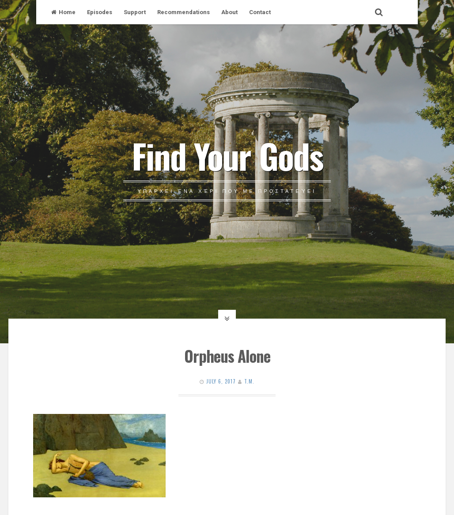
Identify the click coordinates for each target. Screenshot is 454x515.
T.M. (249, 381)
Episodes (99, 12)
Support (135, 12)
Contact (260, 12)
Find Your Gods (227, 155)
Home (63, 12)
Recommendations (183, 12)
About (229, 12)
